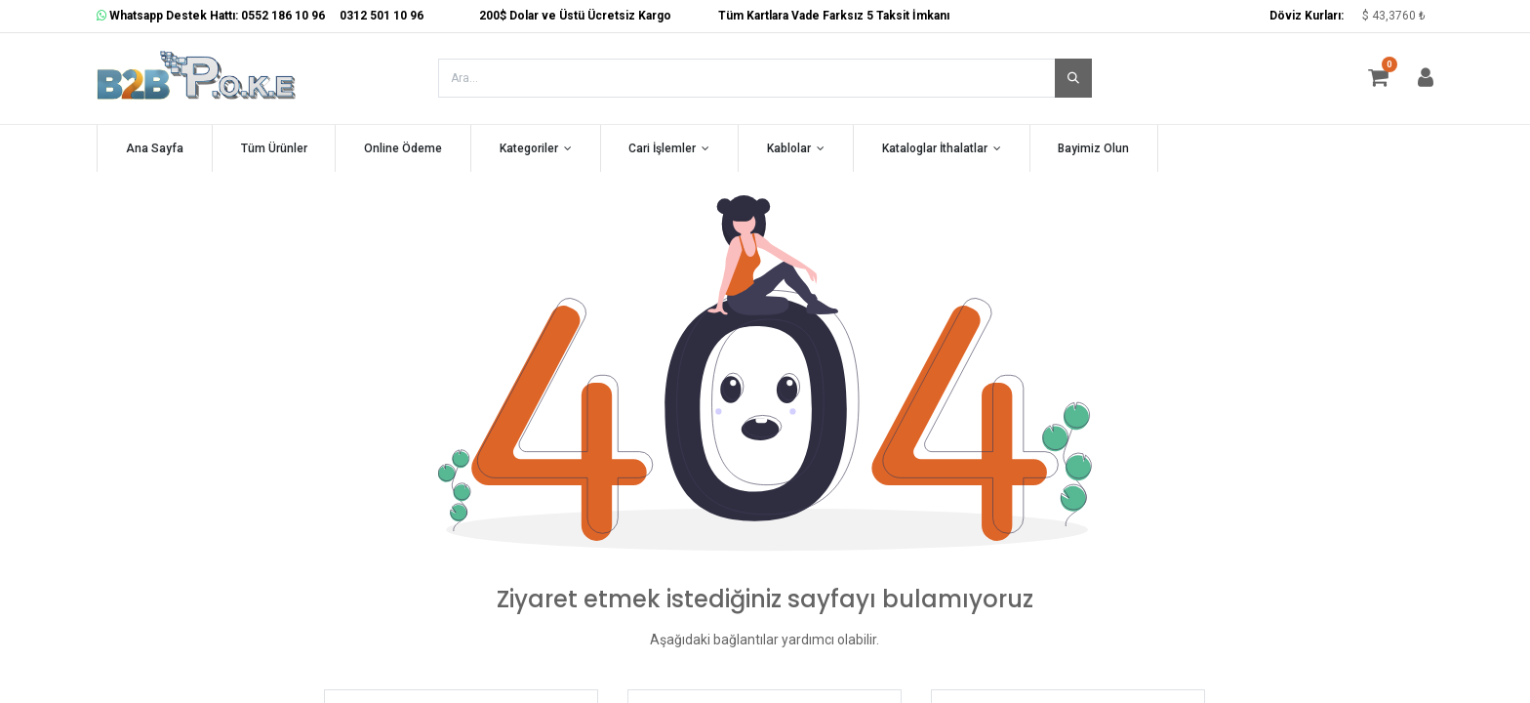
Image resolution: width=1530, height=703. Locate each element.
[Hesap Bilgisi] (1425, 81)
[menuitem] (155, 149)
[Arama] (1073, 78)
